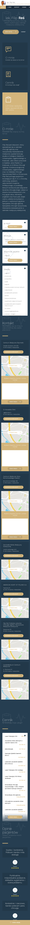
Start (3, 7)
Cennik (24, 7)
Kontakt (16, 7)
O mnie (9, 7)
